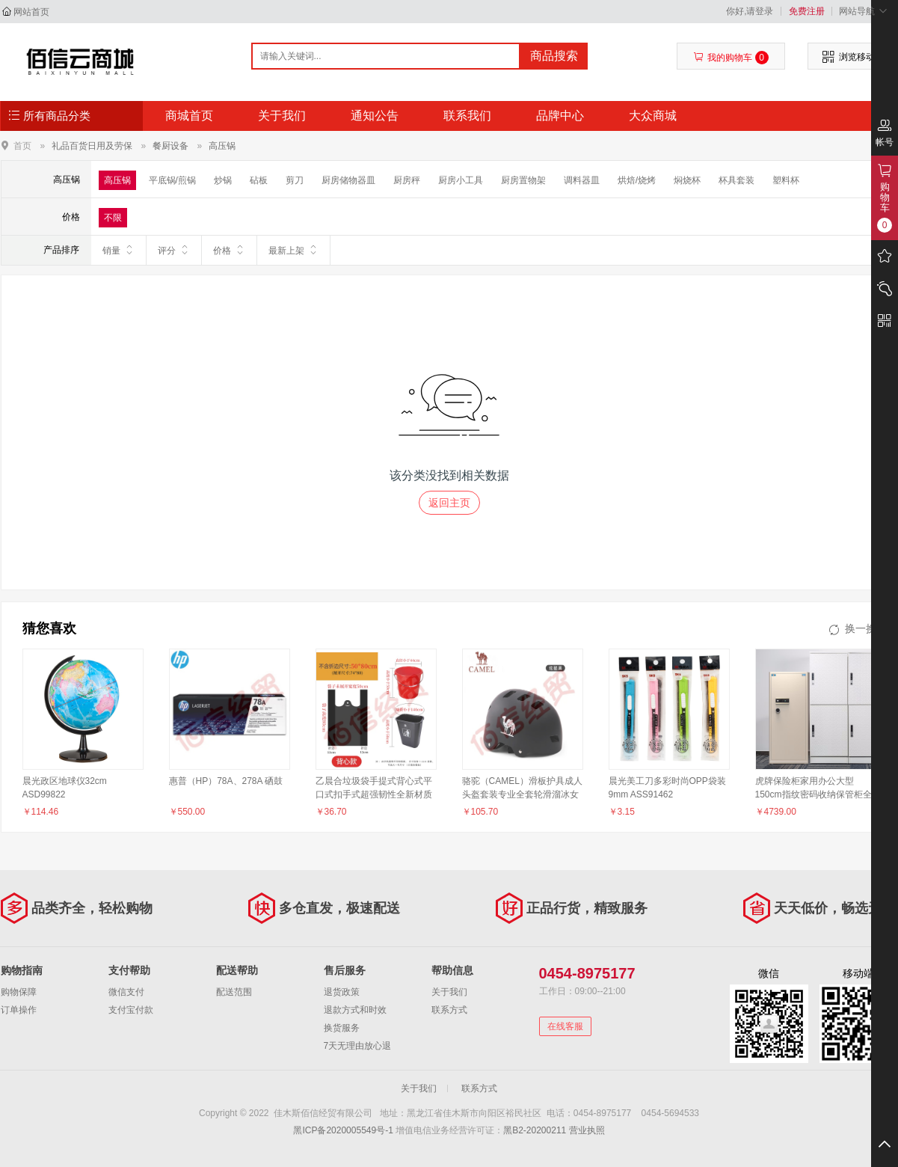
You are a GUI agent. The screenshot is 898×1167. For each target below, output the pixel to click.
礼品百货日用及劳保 (92, 146)
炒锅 (223, 180)
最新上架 (293, 250)
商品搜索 (554, 55)
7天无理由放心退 (358, 1046)
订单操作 (19, 1010)
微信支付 (126, 992)
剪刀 (295, 180)
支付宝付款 (130, 1010)
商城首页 (189, 115)
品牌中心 (560, 115)
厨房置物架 (523, 180)
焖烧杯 (687, 180)
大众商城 (653, 115)
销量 (118, 250)
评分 (174, 250)
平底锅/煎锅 (172, 180)
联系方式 (449, 1010)
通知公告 (375, 115)
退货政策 (342, 992)
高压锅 (222, 146)
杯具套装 (736, 180)
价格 (229, 250)
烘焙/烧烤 (637, 180)
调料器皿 (582, 180)
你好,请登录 (749, 11)
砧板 (259, 180)
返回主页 (449, 503)
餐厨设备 (170, 146)
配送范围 (234, 992)
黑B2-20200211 (534, 1130)
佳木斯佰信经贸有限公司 (80, 61)
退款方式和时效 (355, 1010)
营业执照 (587, 1130)
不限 (113, 217)
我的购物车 (731, 57)
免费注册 (807, 11)
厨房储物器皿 (348, 180)
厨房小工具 (460, 180)
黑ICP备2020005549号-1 (343, 1130)
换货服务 (342, 1028)
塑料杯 (785, 180)
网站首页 (31, 12)
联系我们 (467, 115)
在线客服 (565, 1026)
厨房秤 (406, 180)
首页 (22, 145)
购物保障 (19, 992)
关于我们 (282, 115)
